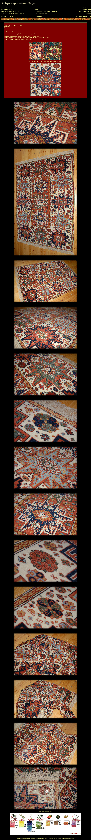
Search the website (87, 9)
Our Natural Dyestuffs (39, 7)
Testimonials (88, 13)
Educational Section (86, 7)
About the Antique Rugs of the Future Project (10, 7)
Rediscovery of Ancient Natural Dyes (8, 14)
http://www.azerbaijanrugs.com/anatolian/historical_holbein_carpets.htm (47, 61)
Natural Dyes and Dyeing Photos (7, 16)
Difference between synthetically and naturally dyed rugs (46, 11)
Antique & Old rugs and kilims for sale (83, 16)
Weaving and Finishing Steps (41, 13)
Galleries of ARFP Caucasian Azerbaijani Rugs (44, 14)
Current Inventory (38, 16)
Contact (89, 14)
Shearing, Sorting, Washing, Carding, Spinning (10, 11)
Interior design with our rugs (85, 11)
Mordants (37, 9)
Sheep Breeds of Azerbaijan (6, 9)
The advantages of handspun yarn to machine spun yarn (12, 13)
